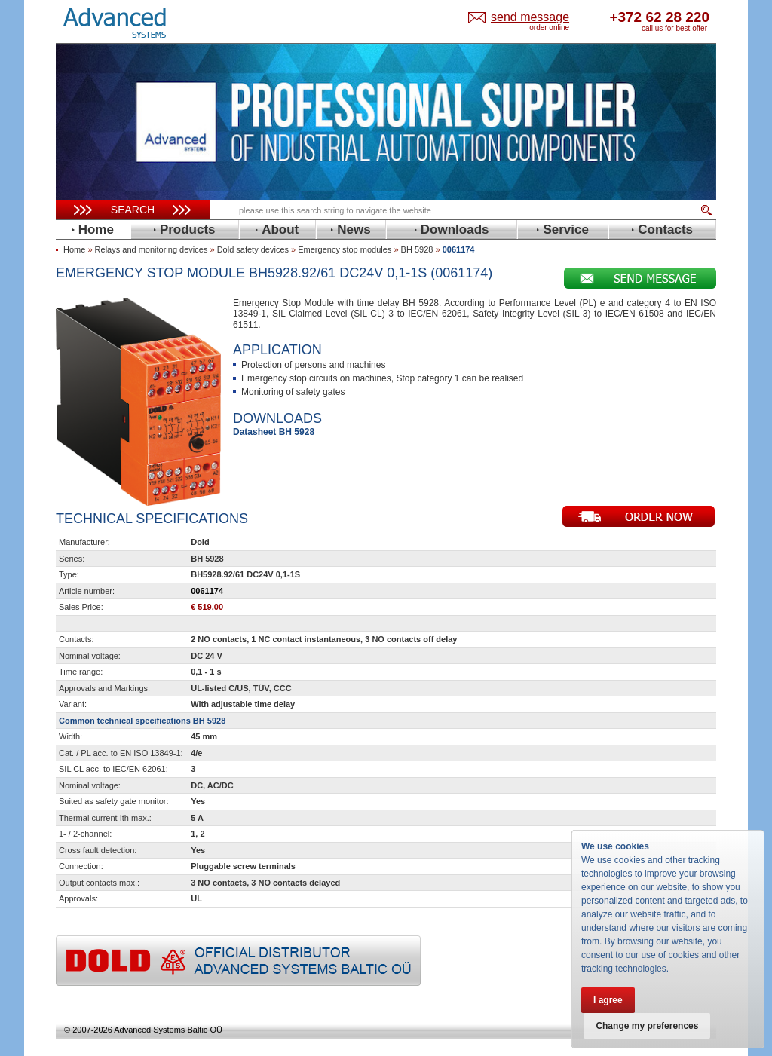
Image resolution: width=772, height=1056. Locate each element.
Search (133, 210)
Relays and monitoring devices (151, 249)
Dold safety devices (253, 249)
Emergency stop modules (344, 249)
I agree (608, 1000)
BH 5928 (417, 249)
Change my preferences (647, 1026)
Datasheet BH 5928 (273, 432)
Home (74, 249)
